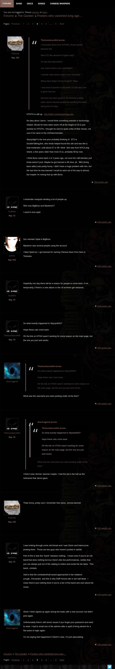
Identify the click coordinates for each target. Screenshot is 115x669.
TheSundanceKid (12, 335)
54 (14, 562)
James (12, 255)
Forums (8, 16)
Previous (15, 24)
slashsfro (12, 557)
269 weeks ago (101, 182)
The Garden (25, 16)
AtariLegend (12, 381)
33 (14, 216)
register (35, 12)
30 (14, 340)
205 (17, 58)
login (44, 12)
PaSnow (15, 53)
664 (14, 260)
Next (62, 24)
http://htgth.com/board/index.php (58, 114)
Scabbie (12, 211)
